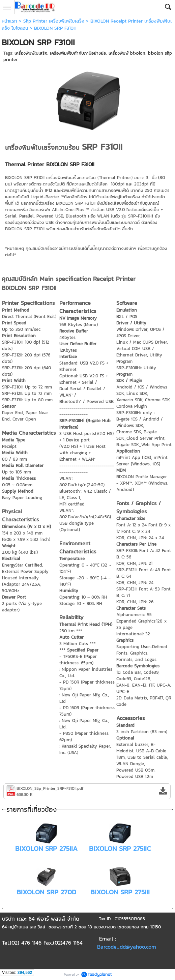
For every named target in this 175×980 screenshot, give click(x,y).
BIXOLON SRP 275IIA (46, 848)
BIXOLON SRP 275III (120, 892)
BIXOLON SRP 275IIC (120, 848)
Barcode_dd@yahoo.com (126, 947)
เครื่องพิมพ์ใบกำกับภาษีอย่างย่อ (78, 53)
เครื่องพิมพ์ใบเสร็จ (30, 53)
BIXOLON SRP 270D (46, 892)
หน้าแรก (9, 21)
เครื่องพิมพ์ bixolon (127, 53)
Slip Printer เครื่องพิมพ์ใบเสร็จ (53, 21)
